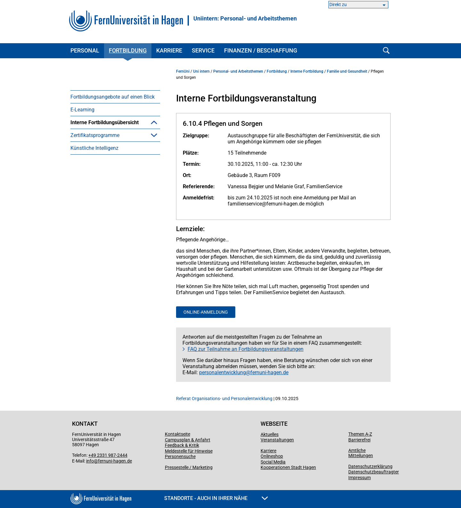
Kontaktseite (177, 434)
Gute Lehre (92, 244)
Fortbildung (128, 50)
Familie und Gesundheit (107, 199)
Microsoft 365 (96, 186)
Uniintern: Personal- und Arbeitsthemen (245, 18)
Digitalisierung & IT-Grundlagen (115, 174)
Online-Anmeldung (205, 312)
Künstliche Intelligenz (94, 339)
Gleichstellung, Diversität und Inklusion (113, 228)
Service (203, 50)
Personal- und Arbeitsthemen (238, 71)
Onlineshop (272, 456)
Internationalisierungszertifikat (114, 314)
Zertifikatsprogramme (94, 327)
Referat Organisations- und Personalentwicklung (224, 398)
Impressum (359, 477)
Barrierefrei (359, 439)
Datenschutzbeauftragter (373, 471)
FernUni (183, 71)
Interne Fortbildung (306, 71)
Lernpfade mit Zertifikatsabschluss (119, 301)
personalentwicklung (222, 372)
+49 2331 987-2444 (107, 455)
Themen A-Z (360, 434)
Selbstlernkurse (97, 288)
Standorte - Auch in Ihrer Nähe (216, 498)
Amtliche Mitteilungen (360, 453)
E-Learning (82, 110)
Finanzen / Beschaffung (260, 50)
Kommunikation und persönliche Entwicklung (116, 260)
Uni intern (201, 71)
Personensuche (180, 456)
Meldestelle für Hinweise (189, 451)
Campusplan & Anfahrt (187, 439)
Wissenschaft (95, 275)
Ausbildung (93, 148)
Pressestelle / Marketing (189, 467)
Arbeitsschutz (95, 135)
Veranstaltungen (277, 439)
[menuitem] (115, 96)
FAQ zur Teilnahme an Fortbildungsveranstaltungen (245, 349)
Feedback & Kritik (182, 445)
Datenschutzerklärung (370, 466)
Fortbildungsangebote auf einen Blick (112, 97)
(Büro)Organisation (101, 161)
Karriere (169, 50)
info (90, 461)
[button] (154, 122)
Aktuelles (270, 434)
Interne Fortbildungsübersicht (104, 122)
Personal (84, 50)
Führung (89, 212)
